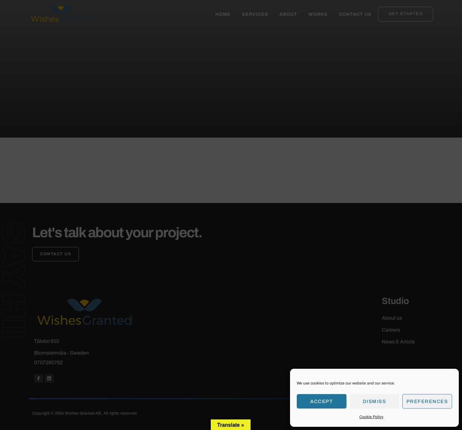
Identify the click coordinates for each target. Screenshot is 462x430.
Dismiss (374, 401)
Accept (321, 401)
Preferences (427, 401)
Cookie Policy (371, 417)
